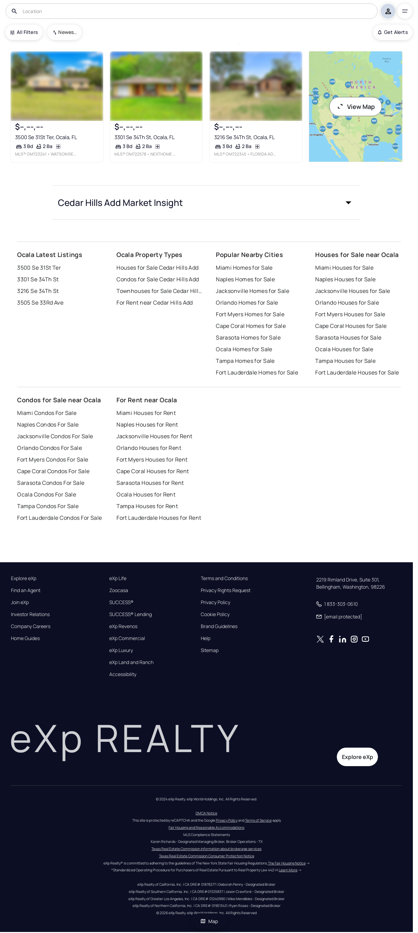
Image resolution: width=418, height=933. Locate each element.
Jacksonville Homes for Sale (252, 291)
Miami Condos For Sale (46, 413)
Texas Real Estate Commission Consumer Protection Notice (206, 856)
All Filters (24, 32)
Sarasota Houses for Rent (150, 483)
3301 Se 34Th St (38, 279)
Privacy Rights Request (225, 590)
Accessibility (122, 674)
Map (209, 921)
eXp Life (117, 578)
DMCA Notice (206, 813)
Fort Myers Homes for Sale (250, 314)
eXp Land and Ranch (131, 662)
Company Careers (30, 626)
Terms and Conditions (224, 578)
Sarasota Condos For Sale (51, 483)
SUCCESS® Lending (130, 614)
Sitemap (210, 650)
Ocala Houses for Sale (344, 349)
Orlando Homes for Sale (247, 302)
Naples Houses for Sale (345, 279)
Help (205, 638)
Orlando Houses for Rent (148, 448)
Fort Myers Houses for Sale (350, 314)
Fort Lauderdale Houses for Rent (158, 517)
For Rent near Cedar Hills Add (154, 302)
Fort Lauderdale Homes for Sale (257, 372)
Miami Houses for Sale (344, 267)
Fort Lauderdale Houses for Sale (357, 372)
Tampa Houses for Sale (345, 361)
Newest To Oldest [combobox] (67, 32)
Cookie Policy (215, 614)
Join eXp (20, 602)
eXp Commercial (127, 638)
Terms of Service (258, 820)
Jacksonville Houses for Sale (352, 291)
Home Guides (25, 638)
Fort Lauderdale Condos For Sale (59, 517)
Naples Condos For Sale (48, 424)
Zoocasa (118, 590)
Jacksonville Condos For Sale (55, 436)
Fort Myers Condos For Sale (52, 459)
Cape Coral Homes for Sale (251, 326)
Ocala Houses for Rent (145, 494)
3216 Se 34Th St (38, 291)
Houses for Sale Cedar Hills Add (157, 267)
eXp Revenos (123, 626)
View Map (355, 106)
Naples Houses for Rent (147, 424)
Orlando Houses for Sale (347, 302)
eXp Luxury (121, 650)
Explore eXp (23, 578)
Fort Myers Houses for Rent (151, 459)
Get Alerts (393, 32)
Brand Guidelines (219, 626)
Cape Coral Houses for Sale (350, 326)
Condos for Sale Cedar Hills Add (157, 279)
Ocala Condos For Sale (46, 494)
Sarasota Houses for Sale (348, 337)
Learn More (288, 870)
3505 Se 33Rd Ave (40, 302)
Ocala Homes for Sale (244, 349)
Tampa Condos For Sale (47, 506)
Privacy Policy (215, 602)
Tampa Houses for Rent (147, 506)
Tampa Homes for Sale (245, 361)
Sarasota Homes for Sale (248, 337)
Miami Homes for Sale (244, 267)
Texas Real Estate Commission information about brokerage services (206, 848)
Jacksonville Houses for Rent (154, 436)
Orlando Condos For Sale (49, 448)
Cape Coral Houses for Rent (152, 471)
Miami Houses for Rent (146, 413)
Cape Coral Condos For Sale (53, 471)
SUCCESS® (121, 602)
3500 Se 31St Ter (39, 267)
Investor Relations (30, 614)
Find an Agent (25, 590)
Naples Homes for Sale (245, 279)
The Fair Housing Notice (287, 863)
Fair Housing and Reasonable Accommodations (206, 827)
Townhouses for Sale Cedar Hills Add (159, 291)
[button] (206, 202)
